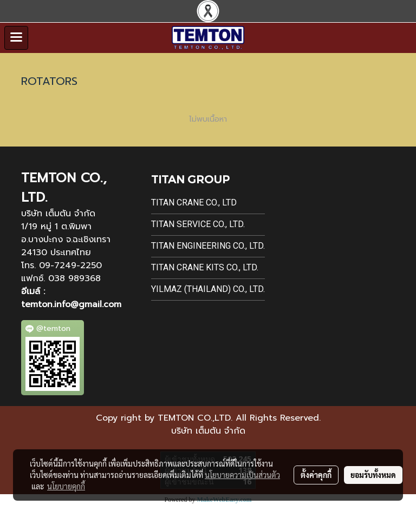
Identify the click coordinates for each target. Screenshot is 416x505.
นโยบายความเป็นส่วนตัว (242, 475)
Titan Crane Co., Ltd (194, 202)
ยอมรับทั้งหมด (373, 475)
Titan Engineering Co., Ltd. (208, 246)
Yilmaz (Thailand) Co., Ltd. (208, 289)
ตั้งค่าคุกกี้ (316, 475)
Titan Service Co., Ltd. (198, 224)
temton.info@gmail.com (71, 304)
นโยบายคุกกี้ (66, 486)
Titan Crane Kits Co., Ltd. (204, 267)
